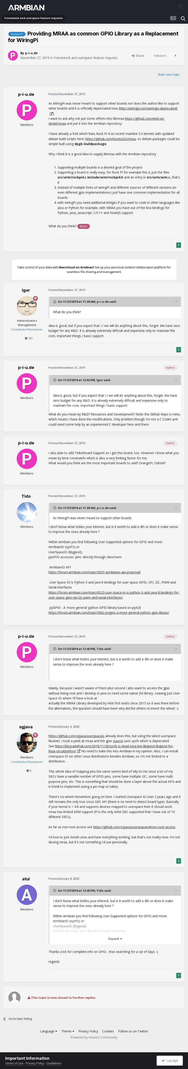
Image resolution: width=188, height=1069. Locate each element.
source (118, 741)
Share (138, 56)
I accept (170, 1060)
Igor (26, 290)
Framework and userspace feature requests (86, 58)
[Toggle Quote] (55, 302)
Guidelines (53, 1063)
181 (29, 338)
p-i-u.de (31, 53)
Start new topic (169, 74)
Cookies (108, 1031)
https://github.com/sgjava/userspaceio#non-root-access (134, 827)
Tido (26, 496)
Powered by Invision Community (94, 1037)
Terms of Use (14, 1063)
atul (26, 879)
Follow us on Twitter (133, 1031)
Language (48, 1031)
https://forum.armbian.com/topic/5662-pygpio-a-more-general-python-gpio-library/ (109, 612)
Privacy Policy (88, 1031)
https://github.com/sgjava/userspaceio (76, 736)
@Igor (84, 226)
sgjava (26, 726)
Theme (67, 1031)
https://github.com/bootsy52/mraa (110, 139)
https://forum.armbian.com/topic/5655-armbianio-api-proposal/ (95, 572)
